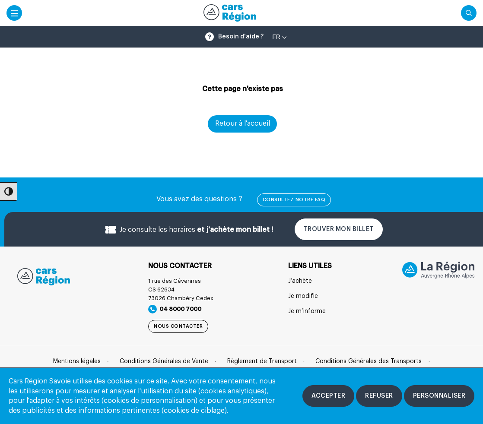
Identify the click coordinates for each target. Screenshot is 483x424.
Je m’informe (307, 311)
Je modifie (303, 296)
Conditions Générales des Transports (368, 361)
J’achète (300, 281)
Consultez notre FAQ (294, 199)
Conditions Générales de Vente (164, 361)
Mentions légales (77, 361)
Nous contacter (178, 326)
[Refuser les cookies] (379, 396)
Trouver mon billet (339, 229)
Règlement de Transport (262, 361)
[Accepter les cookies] (328, 396)
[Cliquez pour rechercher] (469, 13)
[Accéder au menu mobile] (14, 13)
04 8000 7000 (174, 309)
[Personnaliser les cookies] (439, 396)
